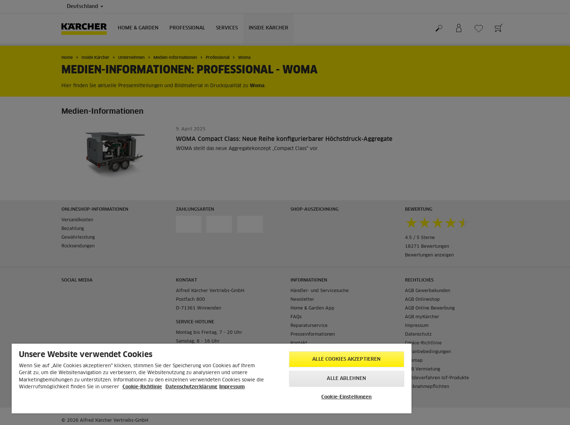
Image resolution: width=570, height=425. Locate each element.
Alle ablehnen (346, 378)
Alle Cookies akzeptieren (346, 359)
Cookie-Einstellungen (346, 397)
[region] (212, 378)
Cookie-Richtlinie (142, 387)
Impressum (232, 387)
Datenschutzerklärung (191, 387)
